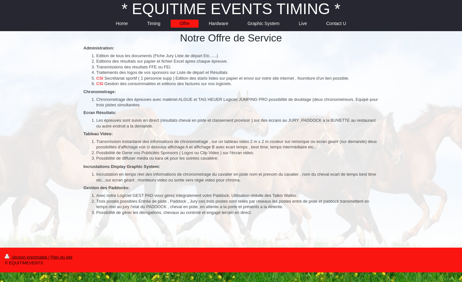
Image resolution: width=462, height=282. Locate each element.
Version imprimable (26, 257)
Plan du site (62, 257)
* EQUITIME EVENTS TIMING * (231, 8)
